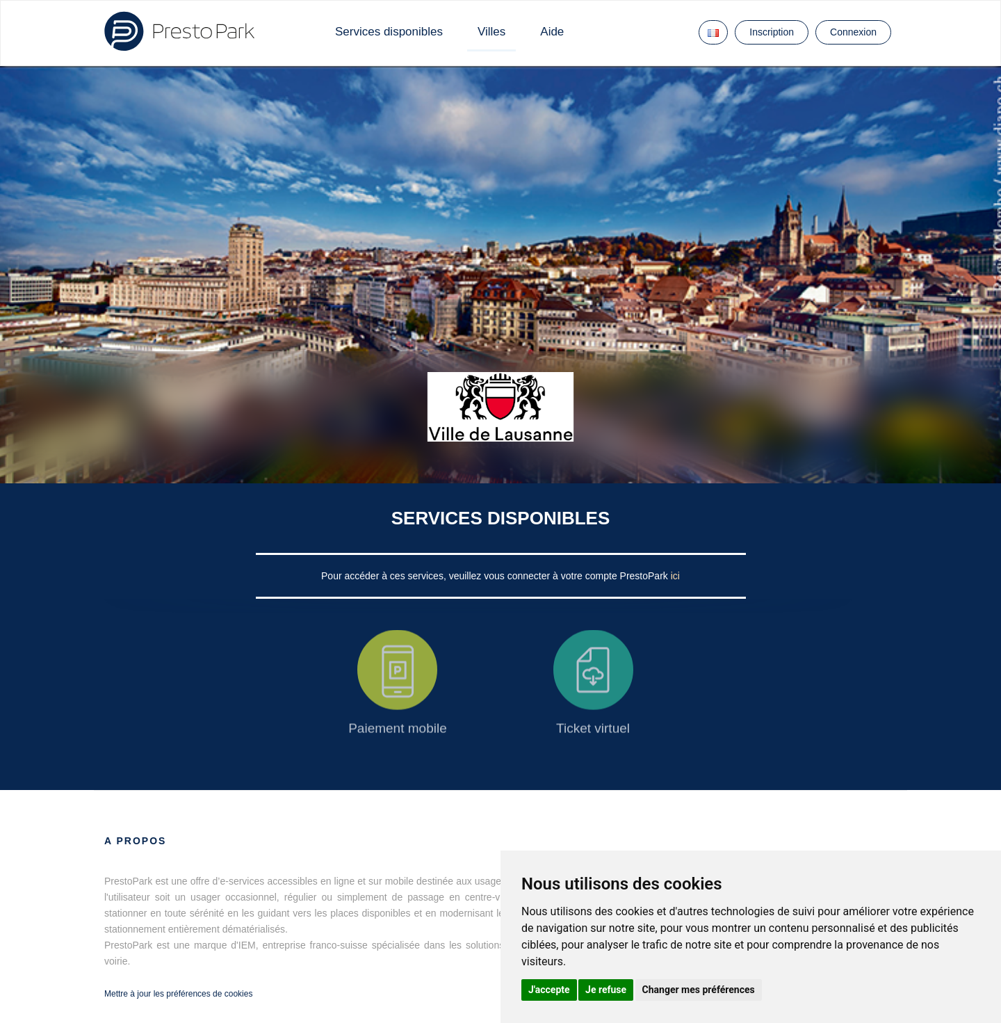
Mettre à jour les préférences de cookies (178, 994)
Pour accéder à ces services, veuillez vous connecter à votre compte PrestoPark (496, 575)
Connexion (853, 32)
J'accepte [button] (549, 989)
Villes (491, 31)
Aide (552, 31)
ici (675, 575)
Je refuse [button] (605, 989)
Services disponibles (389, 31)
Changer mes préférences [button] (698, 989)
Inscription (771, 32)
